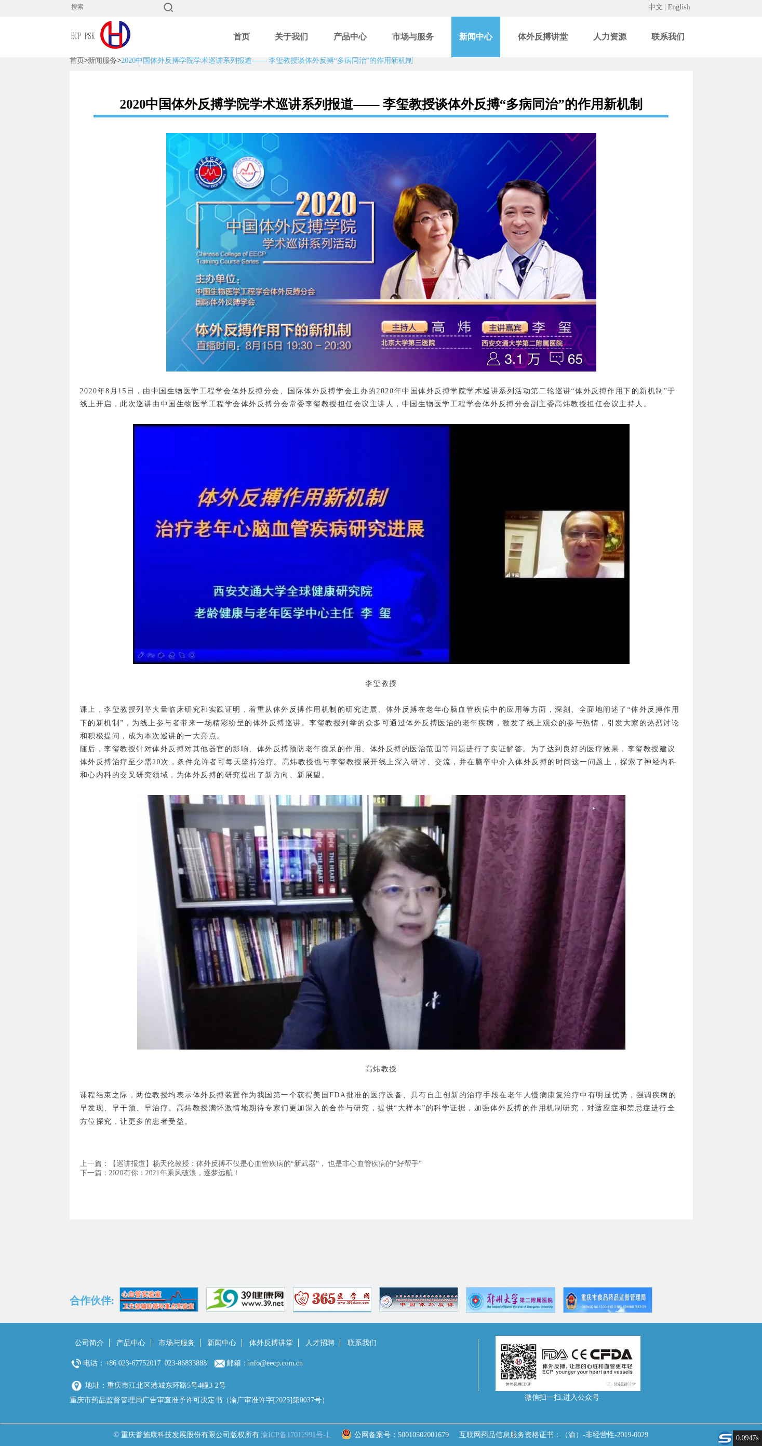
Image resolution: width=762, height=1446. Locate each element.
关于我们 (291, 36)
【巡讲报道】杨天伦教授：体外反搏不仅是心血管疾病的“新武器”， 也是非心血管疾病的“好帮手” (265, 1164)
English (679, 7)
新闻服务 (102, 60)
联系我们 (668, 36)
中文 (655, 7)
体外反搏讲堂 (543, 36)
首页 (241, 36)
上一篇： (94, 1164)
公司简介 (89, 1343)
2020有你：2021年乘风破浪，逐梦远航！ (174, 1173)
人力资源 (609, 36)
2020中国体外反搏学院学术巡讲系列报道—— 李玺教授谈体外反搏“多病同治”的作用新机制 (267, 60)
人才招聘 (320, 1343)
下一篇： (94, 1173)
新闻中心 (475, 36)
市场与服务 (413, 36)
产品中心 (350, 36)
